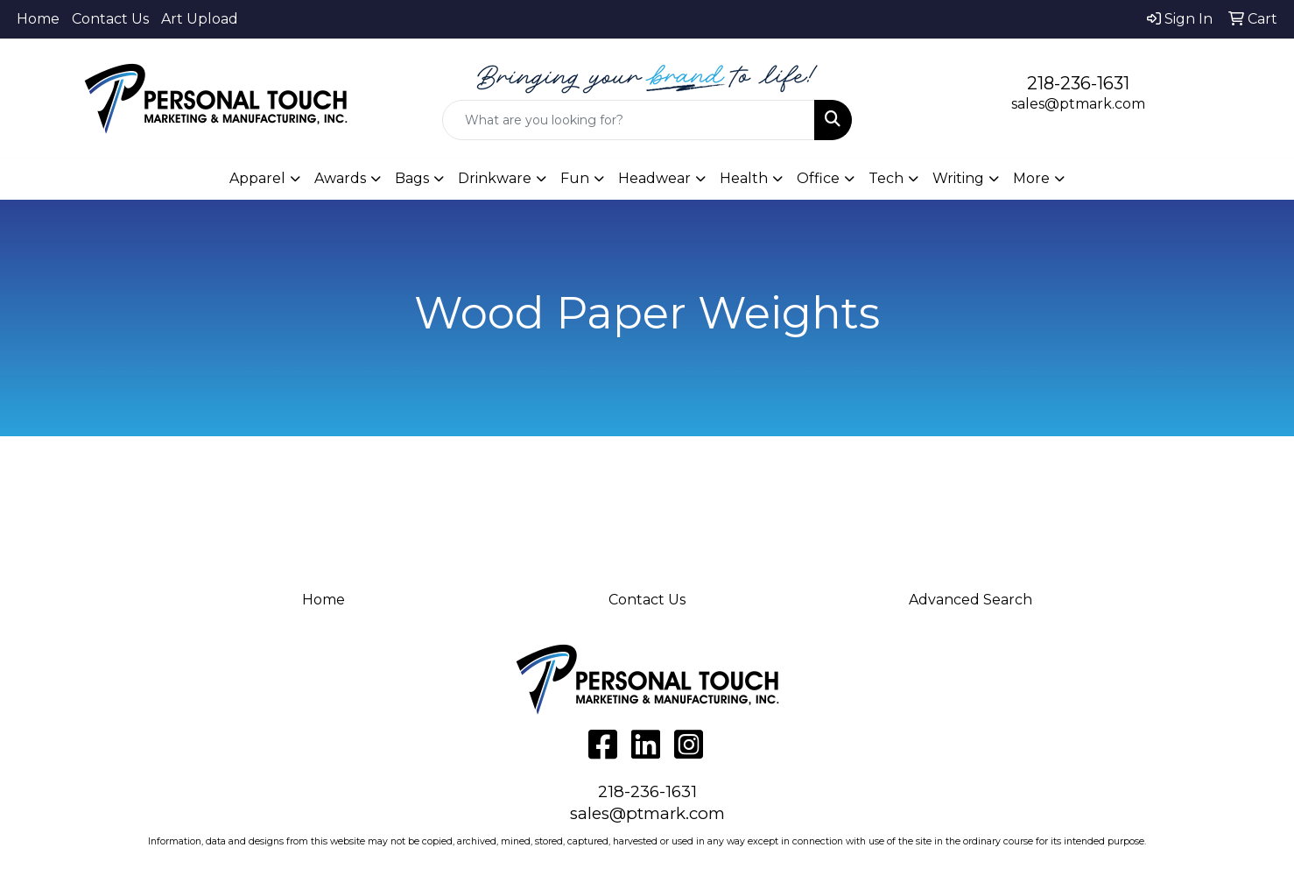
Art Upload (199, 19)
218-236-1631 (1078, 83)
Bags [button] (412, 178)
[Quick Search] (629, 120)
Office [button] (818, 178)
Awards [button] (340, 178)
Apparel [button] (257, 178)
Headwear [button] (654, 178)
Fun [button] (574, 178)
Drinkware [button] (494, 178)
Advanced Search (970, 599)
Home (38, 19)
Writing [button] (958, 178)
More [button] (1031, 178)
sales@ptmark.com (1078, 103)
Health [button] (744, 178)
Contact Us (110, 19)
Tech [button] (886, 178)
